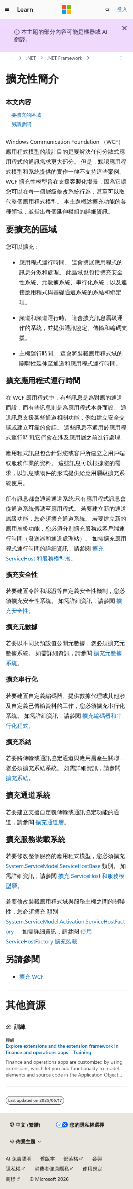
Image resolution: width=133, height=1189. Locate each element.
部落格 (70, 1158)
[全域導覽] (7, 9)
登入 (122, 9)
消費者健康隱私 (51, 1168)
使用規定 (92, 1168)
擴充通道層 (49, 822)
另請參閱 (21, 124)
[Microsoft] (66, 9)
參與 (97, 1158)
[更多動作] (121, 58)
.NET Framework (64, 57)
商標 (11, 1178)
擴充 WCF (31, 976)
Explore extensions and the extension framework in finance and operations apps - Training (62, 1049)
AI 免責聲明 (19, 1158)
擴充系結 (17, 778)
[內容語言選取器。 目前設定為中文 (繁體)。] (25, 1125)
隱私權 (13, 1168)
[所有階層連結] (12, 58)
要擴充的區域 (26, 114)
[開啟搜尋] (107, 9)
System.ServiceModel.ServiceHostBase (53, 865)
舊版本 (47, 1158)
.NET (31, 57)
